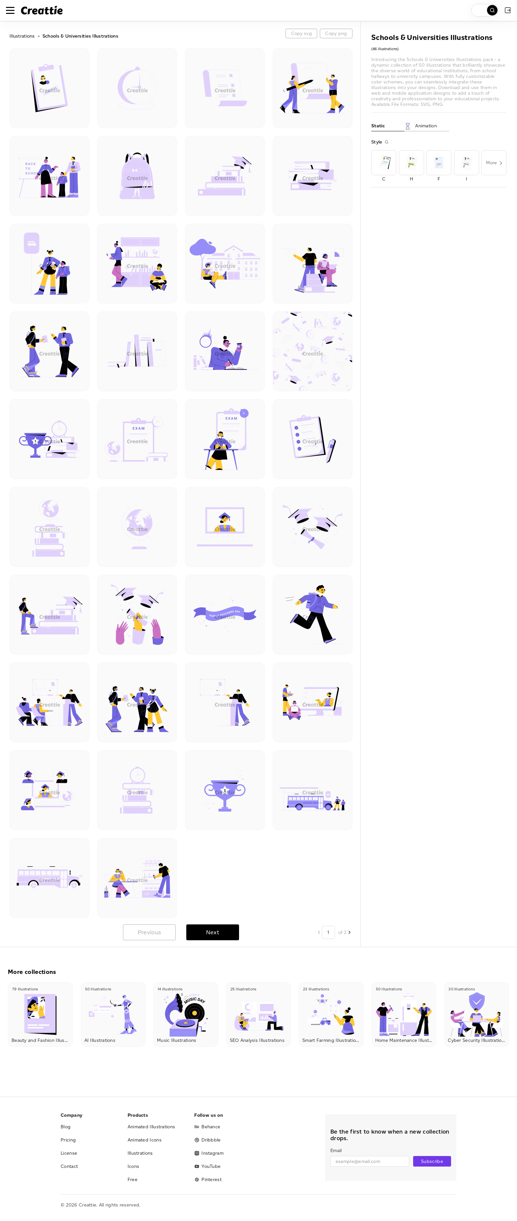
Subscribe (432, 1161)
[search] (485, 10)
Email (336, 1150)
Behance (207, 1127)
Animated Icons (145, 1140)
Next (212, 932)
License (69, 1153)
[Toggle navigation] (10, 10)
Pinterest (208, 1179)
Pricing (68, 1140)
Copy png (336, 33)
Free (132, 1179)
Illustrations (22, 36)
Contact (69, 1166)
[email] (369, 1161)
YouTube (207, 1166)
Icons (133, 1166)
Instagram (209, 1153)
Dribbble (207, 1140)
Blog (66, 1127)
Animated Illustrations (151, 1127)
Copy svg (301, 33)
